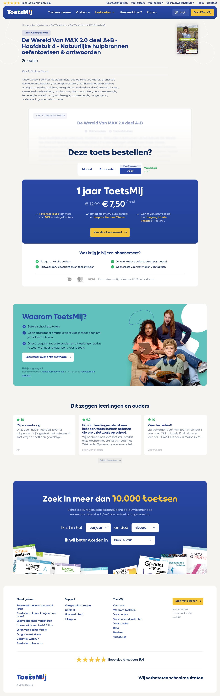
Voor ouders (120, 614)
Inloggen (70, 619)
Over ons (118, 605)
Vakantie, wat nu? (28, 639)
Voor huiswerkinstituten (127, 619)
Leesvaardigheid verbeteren (34, 621)
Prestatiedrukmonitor (30, 643)
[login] (180, 12)
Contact (70, 610)
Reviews (118, 632)
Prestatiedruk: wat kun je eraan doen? (36, 615)
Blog (116, 628)
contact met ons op (53, 371)
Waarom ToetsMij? (124, 610)
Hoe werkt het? (74, 614)
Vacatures (119, 637)
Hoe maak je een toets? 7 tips (34, 625)
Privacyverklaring (182, 613)
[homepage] (19, 12)
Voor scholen (121, 623)
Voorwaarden (180, 609)
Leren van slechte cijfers (32, 629)
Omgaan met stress (29, 634)
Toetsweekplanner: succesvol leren (35, 607)
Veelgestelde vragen (78, 605)
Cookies (177, 617)
